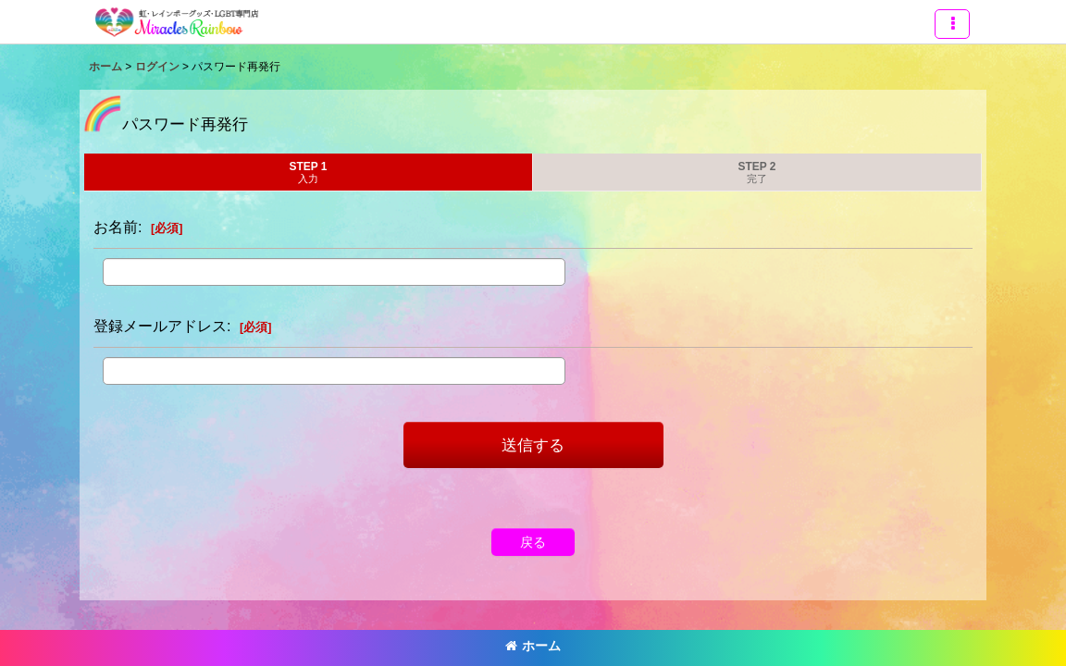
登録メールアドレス (160, 325)
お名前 (115, 226)
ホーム (533, 645)
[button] (952, 24)
